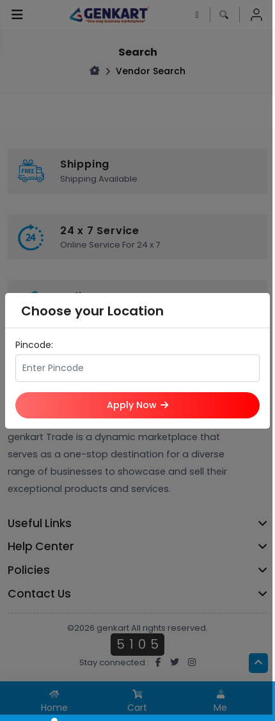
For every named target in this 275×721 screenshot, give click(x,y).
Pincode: (34, 344)
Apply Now (137, 405)
